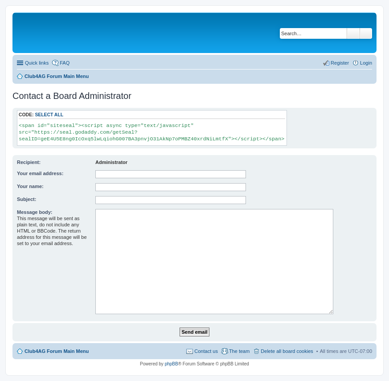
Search (353, 33)
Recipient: (29, 162)
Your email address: (40, 173)
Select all (49, 114)
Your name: (30, 186)
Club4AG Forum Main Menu (57, 351)
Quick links (37, 63)
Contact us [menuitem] (206, 351)
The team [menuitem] (239, 351)
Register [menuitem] (340, 63)
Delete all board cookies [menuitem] (287, 351)
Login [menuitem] (366, 63)
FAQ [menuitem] (65, 63)
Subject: (26, 199)
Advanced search (366, 33)
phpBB (171, 363)
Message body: (34, 212)
